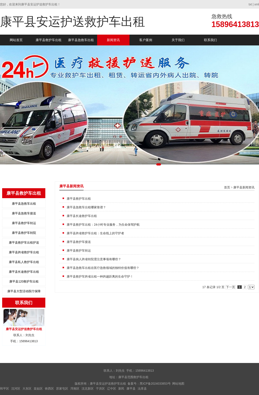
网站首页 (16, 40)
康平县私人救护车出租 (24, 262)
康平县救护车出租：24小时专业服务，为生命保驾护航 (103, 224)
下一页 (230, 287)
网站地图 (178, 383)
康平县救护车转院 (24, 232)
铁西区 (49, 388)
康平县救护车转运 (24, 223)
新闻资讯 (113, 40)
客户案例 (145, 40)
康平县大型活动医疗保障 (24, 291)
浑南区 (74, 388)
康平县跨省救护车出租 (24, 252)
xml (256, 4)
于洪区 (100, 388)
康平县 (131, 388)
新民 (121, 388)
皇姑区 (38, 388)
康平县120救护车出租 (23, 281)
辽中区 (111, 388)
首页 (227, 187)
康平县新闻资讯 (243, 187)
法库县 (142, 388)
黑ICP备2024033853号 (155, 383)
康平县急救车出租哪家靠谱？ (86, 207)
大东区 (27, 388)
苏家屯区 (62, 388)
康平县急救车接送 (24, 213)
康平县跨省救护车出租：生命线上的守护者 (95, 233)
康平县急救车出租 (81, 40)
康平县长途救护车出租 (24, 271)
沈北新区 (88, 388)
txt (250, 4)
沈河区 (15, 388)
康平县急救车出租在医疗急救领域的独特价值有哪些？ (103, 268)
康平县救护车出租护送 (24, 242)
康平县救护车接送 (79, 242)
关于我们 (178, 40)
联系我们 (210, 40)
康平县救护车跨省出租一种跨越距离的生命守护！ (100, 276)
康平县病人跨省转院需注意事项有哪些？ (94, 259)
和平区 (4, 388)
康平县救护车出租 (49, 40)
